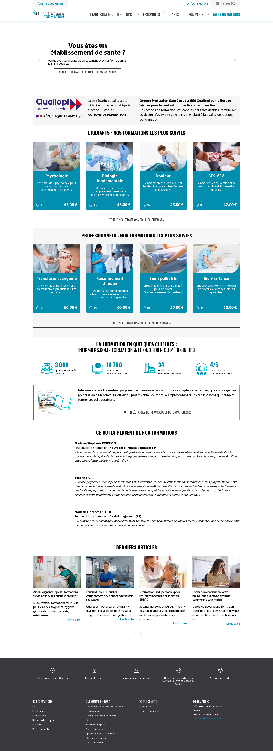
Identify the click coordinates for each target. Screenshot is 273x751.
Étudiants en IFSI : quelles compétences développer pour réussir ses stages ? (109, 596)
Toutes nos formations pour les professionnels (136, 322)
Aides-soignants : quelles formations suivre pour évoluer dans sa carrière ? (55, 594)
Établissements (101, 14)
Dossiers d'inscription (44, 720)
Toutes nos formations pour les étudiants (136, 220)
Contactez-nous (51, 3)
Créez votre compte (150, 711)
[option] (136, 59)
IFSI (119, 14)
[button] (48, 59)
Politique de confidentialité (101, 715)
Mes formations (226, 14)
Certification (39, 715)
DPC (129, 14)
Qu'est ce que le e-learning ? (102, 733)
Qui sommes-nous (195, 14)
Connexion (145, 706)
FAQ (88, 720)
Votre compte (148, 701)
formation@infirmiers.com (207, 718)
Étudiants (171, 14)
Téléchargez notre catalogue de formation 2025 (157, 412)
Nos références (94, 729)
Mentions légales (95, 724)
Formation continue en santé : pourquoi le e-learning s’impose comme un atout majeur (211, 596)
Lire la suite (74, 620)
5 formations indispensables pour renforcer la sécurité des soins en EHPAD (159, 596)
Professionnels (148, 14)
